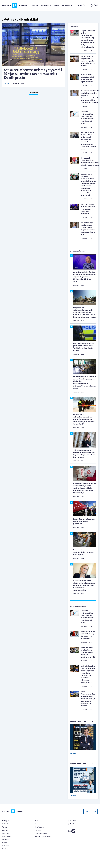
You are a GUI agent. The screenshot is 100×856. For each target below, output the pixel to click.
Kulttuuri (5, 840)
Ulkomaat (5, 833)
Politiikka (7, 83)
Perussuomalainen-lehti (43, 836)
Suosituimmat (46, 5)
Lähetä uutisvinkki (41, 833)
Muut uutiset (6, 836)
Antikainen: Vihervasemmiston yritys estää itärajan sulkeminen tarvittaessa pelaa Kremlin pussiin (33, 74)
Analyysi (5, 830)
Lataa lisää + (33, 92)
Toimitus (38, 830)
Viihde (4, 849)
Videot (56, 5)
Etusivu (35, 5)
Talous (4, 827)
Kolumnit (5, 846)
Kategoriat (67, 5)
